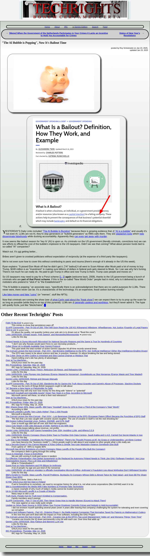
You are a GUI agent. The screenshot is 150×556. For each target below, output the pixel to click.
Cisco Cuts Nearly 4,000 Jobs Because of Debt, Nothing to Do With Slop (39, 426)
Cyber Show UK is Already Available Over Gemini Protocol (33, 346)
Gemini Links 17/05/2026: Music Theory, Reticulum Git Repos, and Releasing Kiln (44, 369)
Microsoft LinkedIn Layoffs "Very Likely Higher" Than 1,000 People (37, 412)
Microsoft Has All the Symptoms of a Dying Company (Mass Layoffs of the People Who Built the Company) (55, 449)
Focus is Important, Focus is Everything (24, 454)
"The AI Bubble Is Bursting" (56, 231)
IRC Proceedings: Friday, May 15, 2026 (24, 402)
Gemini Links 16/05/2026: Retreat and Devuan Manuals (32, 379)
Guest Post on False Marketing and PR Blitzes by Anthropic (33, 465)
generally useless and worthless (91, 302)
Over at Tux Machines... (17, 360)
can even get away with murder (91, 236)
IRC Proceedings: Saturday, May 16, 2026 (25, 365)
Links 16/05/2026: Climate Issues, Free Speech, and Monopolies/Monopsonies (42, 334)
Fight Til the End (13, 323)
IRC (66, 27)
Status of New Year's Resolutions (129, 34)
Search (95, 27)
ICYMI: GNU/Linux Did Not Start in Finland (25, 482)
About (57, 27)
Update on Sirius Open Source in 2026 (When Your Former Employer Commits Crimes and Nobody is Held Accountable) (62, 505)
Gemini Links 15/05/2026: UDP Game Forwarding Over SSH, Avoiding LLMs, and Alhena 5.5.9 (50, 430)
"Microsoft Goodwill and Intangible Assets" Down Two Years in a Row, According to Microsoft (49, 393)
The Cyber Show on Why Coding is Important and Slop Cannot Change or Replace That (47, 355)
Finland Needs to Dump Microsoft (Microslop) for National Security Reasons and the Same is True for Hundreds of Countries (64, 341)
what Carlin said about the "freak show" (73, 299)
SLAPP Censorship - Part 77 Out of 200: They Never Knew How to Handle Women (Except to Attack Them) (56, 500)
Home (47, 27)
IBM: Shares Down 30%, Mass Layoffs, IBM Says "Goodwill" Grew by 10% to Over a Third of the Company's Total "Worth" (62, 407)
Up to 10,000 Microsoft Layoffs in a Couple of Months (30, 491)
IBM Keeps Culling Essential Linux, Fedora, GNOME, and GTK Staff (37, 421)
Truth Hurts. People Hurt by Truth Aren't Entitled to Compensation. (36, 496)
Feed (105, 27)
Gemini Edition (81, 27)
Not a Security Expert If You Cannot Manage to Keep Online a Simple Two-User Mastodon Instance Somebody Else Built (62, 444)
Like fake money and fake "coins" (19, 294)
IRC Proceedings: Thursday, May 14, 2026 (25, 531)
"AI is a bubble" (123, 231)
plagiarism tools (124, 234)
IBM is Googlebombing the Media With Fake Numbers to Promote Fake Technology (44, 486)
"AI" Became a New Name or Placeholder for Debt (29, 388)
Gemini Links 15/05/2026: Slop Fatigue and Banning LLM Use (34, 521)
